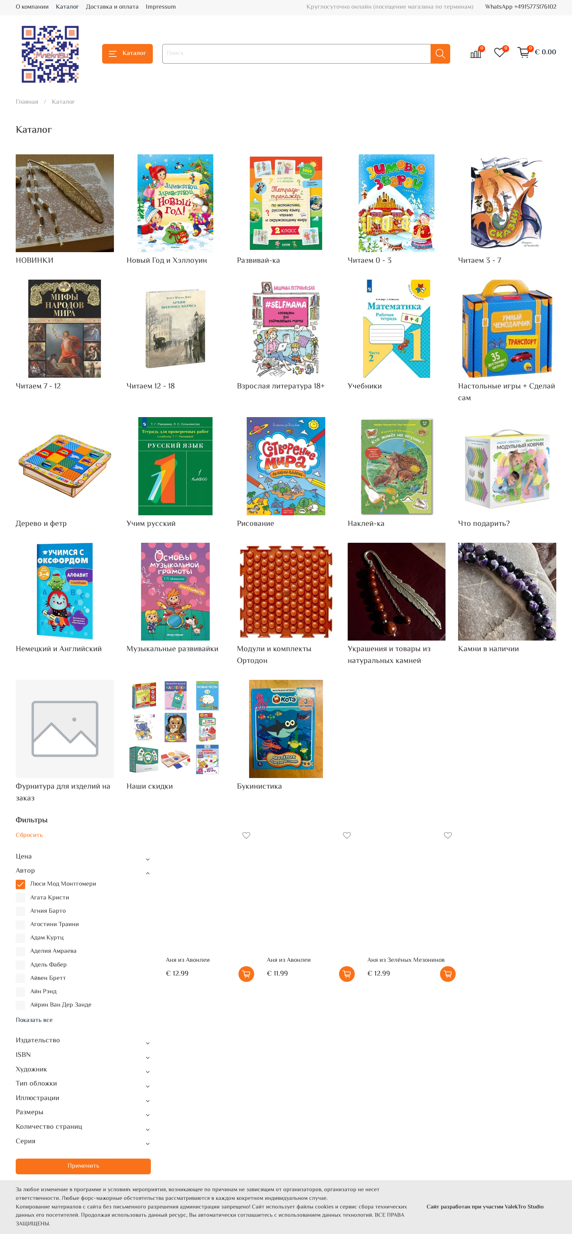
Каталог (67, 7)
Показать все (34, 1020)
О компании (32, 7)
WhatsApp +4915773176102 (520, 7)
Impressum (161, 7)
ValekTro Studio (524, 1207)
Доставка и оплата (112, 7)
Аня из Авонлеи (188, 960)
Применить (83, 1166)
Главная (27, 102)
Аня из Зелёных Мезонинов (406, 960)
